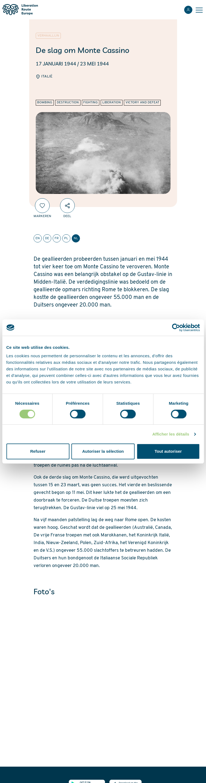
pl (66, 238)
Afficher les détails (170, 434)
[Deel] (67, 205)
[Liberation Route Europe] (20, 9)
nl (76, 238)
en (37, 238)
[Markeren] (42, 205)
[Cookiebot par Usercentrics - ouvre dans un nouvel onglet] (176, 327)
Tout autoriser (168, 451)
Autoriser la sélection (103, 451)
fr (57, 238)
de (47, 238)
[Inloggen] (188, 10)
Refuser (38, 451)
